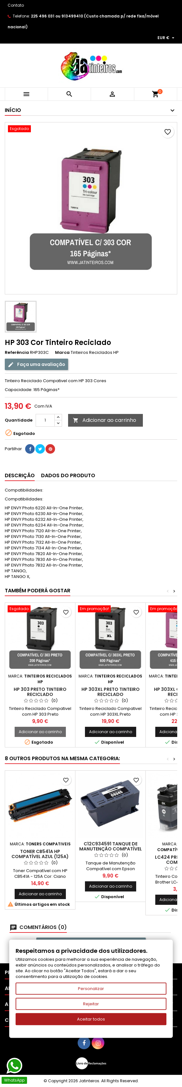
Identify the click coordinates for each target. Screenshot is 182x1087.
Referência (17, 352)
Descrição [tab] (20, 475)
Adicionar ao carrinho (104, 420)
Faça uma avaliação (36, 364)
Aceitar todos (91, 1019)
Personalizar (91, 989)
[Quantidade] (45, 420)
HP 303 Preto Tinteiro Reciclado (40, 692)
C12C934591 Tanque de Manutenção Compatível (110, 846)
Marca (62, 352)
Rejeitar (91, 1004)
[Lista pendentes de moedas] (167, 37)
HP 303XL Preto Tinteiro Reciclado (110, 692)
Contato (16, 5)
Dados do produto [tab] (68, 475)
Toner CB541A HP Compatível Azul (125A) (40, 854)
